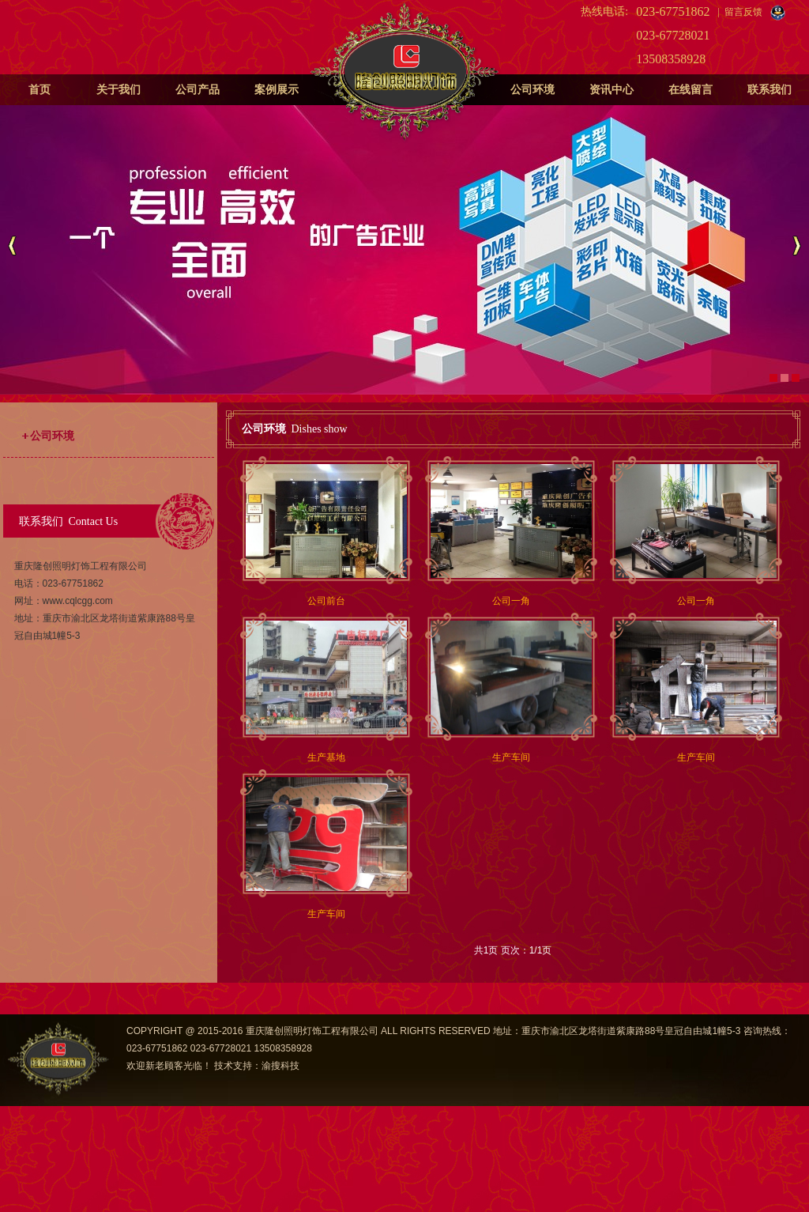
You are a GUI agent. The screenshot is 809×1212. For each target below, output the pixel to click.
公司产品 (197, 90)
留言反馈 (743, 11)
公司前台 (326, 600)
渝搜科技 (280, 1065)
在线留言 (690, 90)
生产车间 (511, 757)
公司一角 (511, 600)
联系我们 (769, 90)
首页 (39, 90)
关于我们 (118, 90)
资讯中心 (611, 90)
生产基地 (326, 757)
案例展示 (276, 90)
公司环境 (532, 90)
